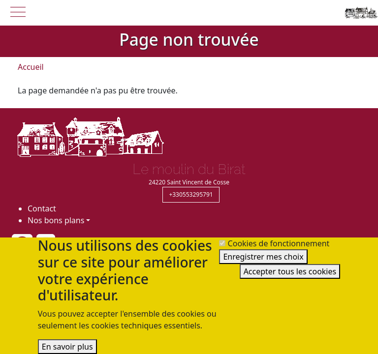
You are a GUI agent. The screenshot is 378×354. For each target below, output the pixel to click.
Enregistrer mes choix (263, 256)
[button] (18, 10)
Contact (42, 208)
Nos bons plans (56, 220)
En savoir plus (67, 346)
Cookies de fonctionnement (279, 243)
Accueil (31, 66)
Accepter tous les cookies (290, 271)
